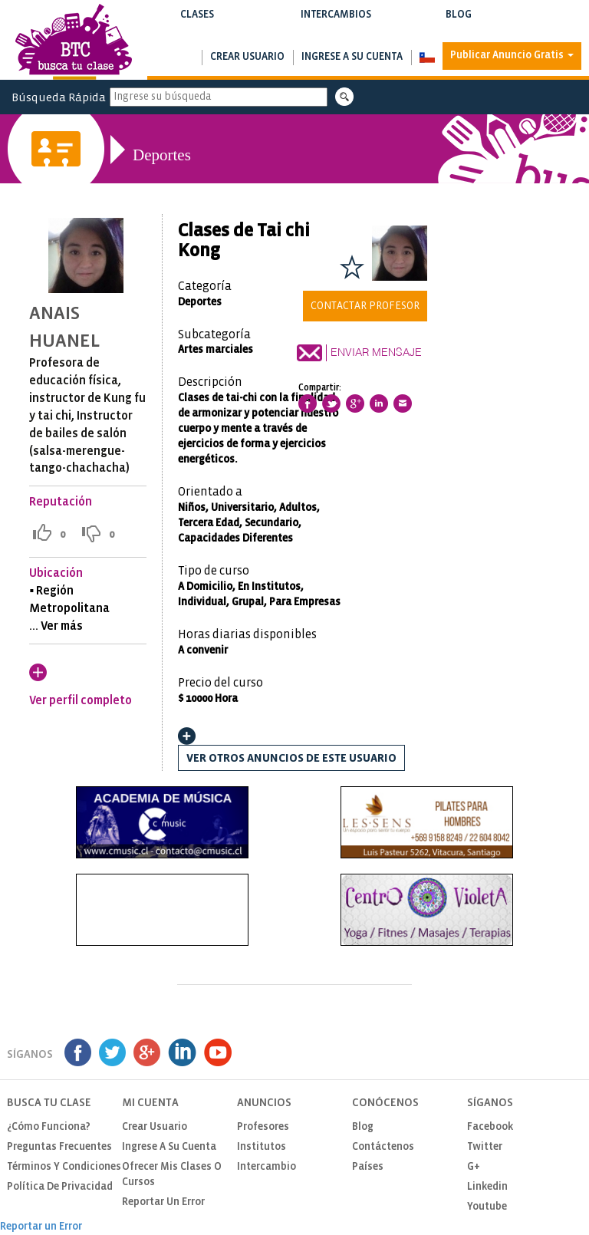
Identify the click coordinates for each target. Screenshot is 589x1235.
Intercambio (266, 1167)
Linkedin (487, 1187)
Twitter (484, 1147)
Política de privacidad (60, 1187)
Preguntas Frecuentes (59, 1147)
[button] (427, 57)
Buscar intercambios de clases (336, 30)
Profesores (263, 1127)
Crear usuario (247, 57)
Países (367, 1167)
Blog (458, 24)
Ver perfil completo (80, 700)
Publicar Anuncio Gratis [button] (512, 56)
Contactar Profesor (365, 306)
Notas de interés (458, 30)
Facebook (490, 1127)
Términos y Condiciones (64, 1167)
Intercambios (336, 24)
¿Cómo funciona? (48, 1127)
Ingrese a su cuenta (352, 57)
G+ (473, 1167)
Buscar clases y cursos (197, 30)
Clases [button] (197, 24)
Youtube (487, 1207)
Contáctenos (383, 1147)
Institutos (261, 1147)
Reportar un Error (163, 1202)
